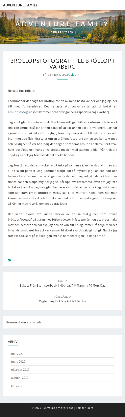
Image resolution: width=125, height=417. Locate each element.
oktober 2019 (20, 369)
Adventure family (20, 4)
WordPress (66, 408)
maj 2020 (17, 354)
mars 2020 (18, 361)
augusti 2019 (19, 378)
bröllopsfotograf (20, 112)
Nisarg (89, 408)
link (78, 74)
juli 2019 (16, 386)
